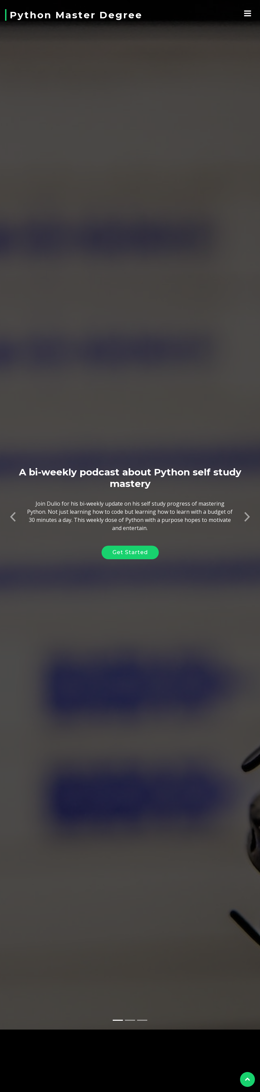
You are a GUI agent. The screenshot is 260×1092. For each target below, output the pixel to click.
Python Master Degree (76, 15)
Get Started (130, 544)
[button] (13, 506)
